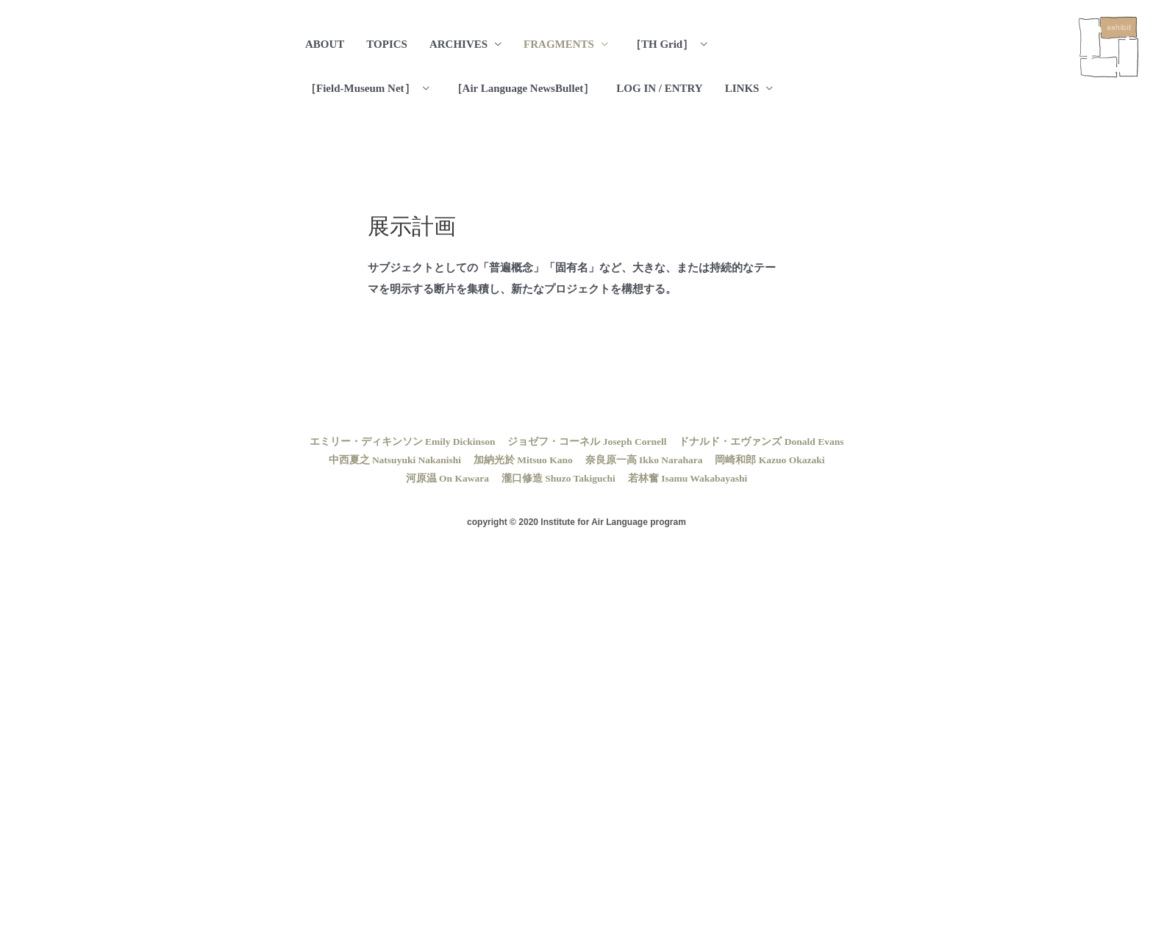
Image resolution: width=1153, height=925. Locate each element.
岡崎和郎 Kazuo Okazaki (769, 459)
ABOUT (324, 44)
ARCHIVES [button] (458, 44)
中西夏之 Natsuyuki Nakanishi (395, 459)
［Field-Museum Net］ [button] (360, 88)
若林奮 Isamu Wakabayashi (688, 478)
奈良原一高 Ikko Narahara (644, 459)
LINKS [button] (742, 88)
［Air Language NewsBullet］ (523, 88)
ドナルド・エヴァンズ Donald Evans (761, 441)
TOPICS (386, 44)
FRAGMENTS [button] (559, 44)
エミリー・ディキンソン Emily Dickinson (403, 441)
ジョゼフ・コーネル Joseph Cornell (586, 441)
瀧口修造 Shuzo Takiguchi (558, 478)
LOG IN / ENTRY (659, 88)
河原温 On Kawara (447, 478)
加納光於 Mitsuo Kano (523, 459)
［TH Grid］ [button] (661, 44)
